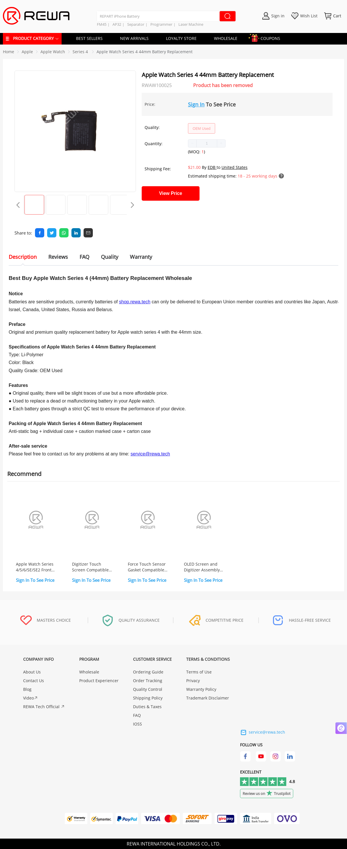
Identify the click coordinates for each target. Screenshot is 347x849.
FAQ (137, 715)
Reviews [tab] (58, 256)
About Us (32, 672)
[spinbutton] (207, 143)
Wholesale (89, 672)
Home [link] (8, 51)
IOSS (137, 724)
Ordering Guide (148, 672)
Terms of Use (199, 672)
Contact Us (33, 680)
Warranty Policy (201, 689)
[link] (27, 51)
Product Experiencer (99, 680)
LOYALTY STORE (181, 38)
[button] (192, 143)
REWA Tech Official (44, 706)
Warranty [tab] (141, 256)
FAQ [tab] (84, 256)
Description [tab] (23, 256)
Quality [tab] (109, 256)
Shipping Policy (148, 698)
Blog (27, 689)
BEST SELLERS (89, 38)
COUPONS (267, 37)
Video (30, 698)
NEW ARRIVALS (134, 38)
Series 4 (81, 51)
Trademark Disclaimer (207, 698)
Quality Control (147, 689)
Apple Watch (52, 51)
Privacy (193, 680)
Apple (27, 51)
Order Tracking (147, 680)
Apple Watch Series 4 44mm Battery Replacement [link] (145, 51)
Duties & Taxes (147, 706)
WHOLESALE (225, 38)
